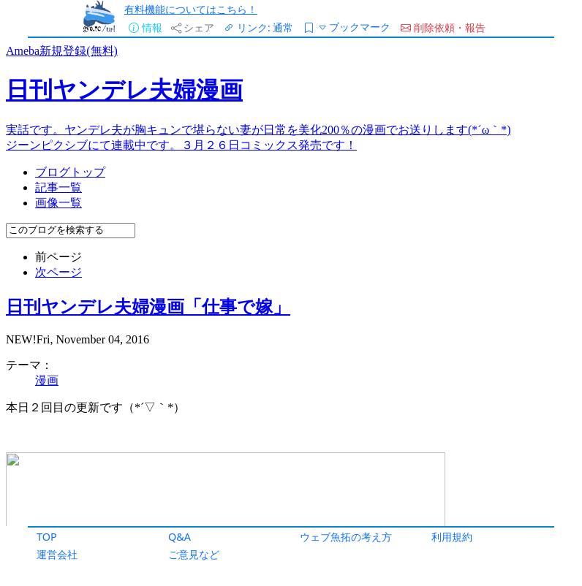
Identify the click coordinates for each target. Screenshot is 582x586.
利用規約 (451, 537)
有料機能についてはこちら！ (190, 9)
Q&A (179, 537)
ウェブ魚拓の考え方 (346, 537)
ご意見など (193, 554)
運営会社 (57, 554)
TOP (47, 537)
